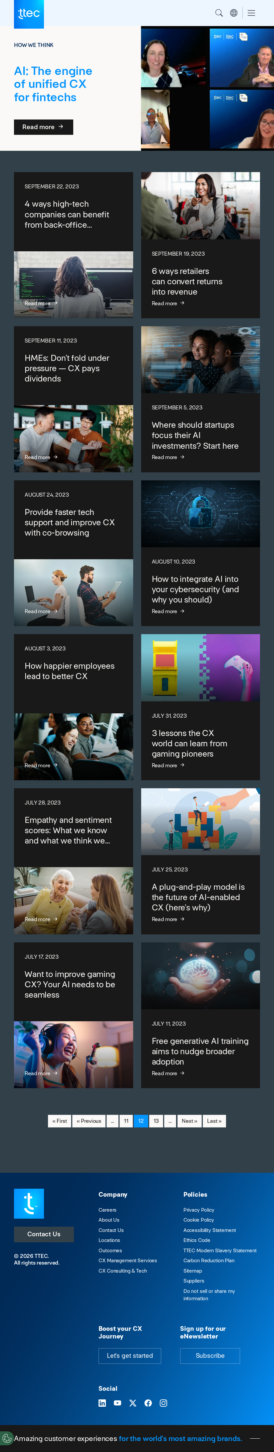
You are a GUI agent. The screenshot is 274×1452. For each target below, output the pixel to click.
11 (128, 1120)
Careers (108, 1210)
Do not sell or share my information (209, 1295)
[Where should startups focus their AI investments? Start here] (200, 399)
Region (234, 13)
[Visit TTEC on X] (133, 1403)
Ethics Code (196, 1240)
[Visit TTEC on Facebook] (148, 1403)
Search (219, 13)
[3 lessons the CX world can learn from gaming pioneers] (200, 707)
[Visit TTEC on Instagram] (163, 1403)
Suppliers (193, 1281)
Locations (109, 1240)
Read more (43, 127)
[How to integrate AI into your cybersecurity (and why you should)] (200, 553)
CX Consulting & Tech (122, 1271)
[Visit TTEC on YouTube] (117, 1403)
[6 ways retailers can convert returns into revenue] (200, 245)
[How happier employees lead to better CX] (73, 707)
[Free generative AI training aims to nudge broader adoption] (200, 1015)
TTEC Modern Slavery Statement (220, 1250)
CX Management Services (128, 1260)
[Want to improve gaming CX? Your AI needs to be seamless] (73, 1015)
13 (158, 1120)
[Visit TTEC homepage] (29, 1203)
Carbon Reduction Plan (208, 1260)
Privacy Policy (198, 1210)
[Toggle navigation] (251, 13)
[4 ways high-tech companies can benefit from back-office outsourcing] (73, 245)
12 (143, 1120)
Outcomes (110, 1250)
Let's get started (130, 1355)
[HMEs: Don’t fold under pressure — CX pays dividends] (73, 399)
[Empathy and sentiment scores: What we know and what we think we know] (73, 861)
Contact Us (44, 1234)
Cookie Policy (198, 1220)
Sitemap (192, 1271)
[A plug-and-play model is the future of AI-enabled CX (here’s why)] (200, 861)
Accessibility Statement (209, 1230)
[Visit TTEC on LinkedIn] (102, 1403)
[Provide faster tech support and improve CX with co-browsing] (73, 553)
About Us (109, 1220)
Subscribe (210, 1355)
